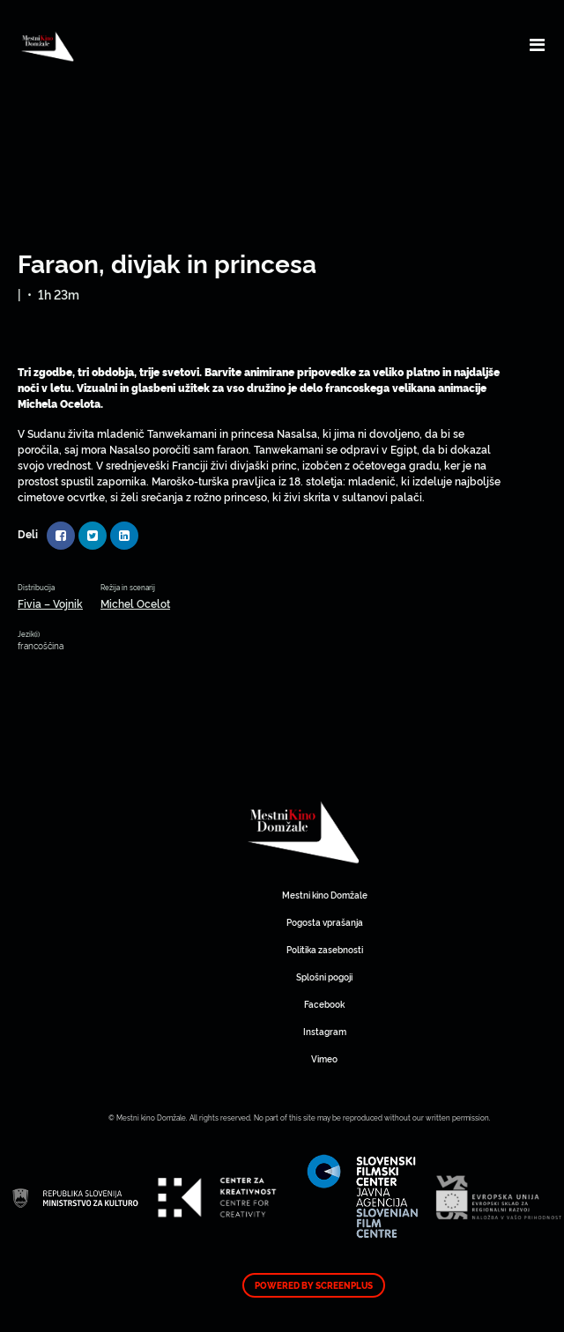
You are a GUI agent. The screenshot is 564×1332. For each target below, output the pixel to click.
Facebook (324, 1004)
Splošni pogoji (324, 976)
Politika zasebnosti (324, 949)
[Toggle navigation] (537, 44)
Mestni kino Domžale (362, 832)
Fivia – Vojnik (50, 603)
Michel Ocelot (135, 603)
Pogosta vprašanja (324, 922)
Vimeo (324, 1058)
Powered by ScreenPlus (314, 1285)
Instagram (324, 1031)
